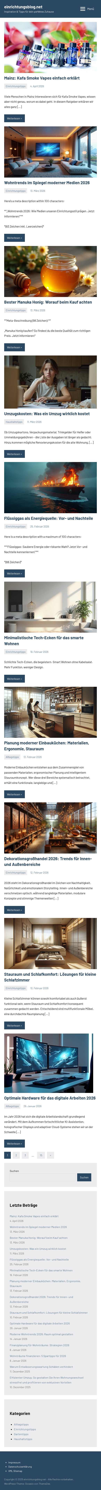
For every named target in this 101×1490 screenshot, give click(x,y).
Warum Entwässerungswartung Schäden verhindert (41, 1366)
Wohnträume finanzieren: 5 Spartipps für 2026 (38, 1356)
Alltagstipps (12, 756)
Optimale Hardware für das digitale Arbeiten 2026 (50, 1097)
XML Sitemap (15, 1470)
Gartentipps (21, 1434)
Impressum (14, 1462)
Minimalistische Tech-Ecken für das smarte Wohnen (41, 1270)
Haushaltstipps (14, 421)
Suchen (14, 1170)
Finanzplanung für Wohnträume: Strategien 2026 (39, 1345)
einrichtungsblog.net (23, 6)
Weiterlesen (13, 118)
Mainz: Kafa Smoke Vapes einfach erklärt (42, 77)
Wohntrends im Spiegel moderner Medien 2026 (47, 182)
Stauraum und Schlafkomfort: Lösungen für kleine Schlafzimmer (49, 1312)
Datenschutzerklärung (20, 1466)
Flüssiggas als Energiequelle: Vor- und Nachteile (48, 518)
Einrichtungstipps (16, 86)
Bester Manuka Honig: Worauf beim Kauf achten (48, 301)
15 (41, 1155)
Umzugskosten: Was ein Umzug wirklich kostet (47, 413)
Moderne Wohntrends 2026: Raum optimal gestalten (41, 1334)
